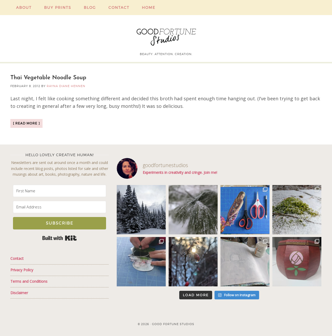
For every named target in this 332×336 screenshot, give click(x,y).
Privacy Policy (21, 269)
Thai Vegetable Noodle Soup (48, 78)
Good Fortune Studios (166, 36)
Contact (17, 258)
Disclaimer (19, 292)
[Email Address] (59, 207)
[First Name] (59, 191)
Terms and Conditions (28, 281)
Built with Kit (59, 238)
